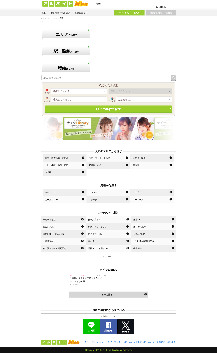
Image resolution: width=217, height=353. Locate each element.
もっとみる (108, 256)
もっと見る (124, 294)
